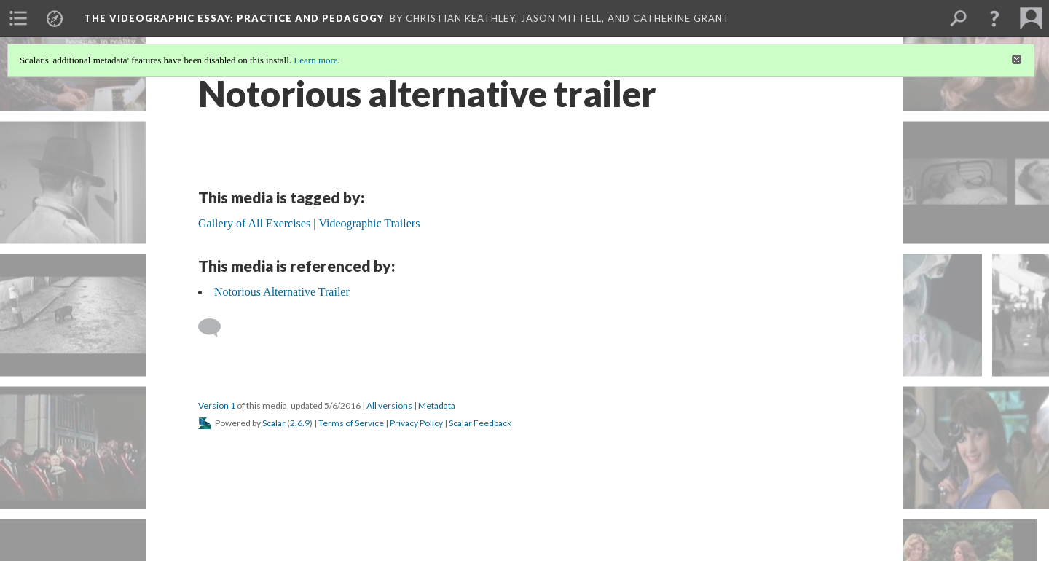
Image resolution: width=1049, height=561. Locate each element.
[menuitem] (18, 18)
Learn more (315, 60)
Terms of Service (351, 422)
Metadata (436, 405)
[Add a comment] (216, 327)
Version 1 (216, 405)
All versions (389, 405)
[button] (994, 18)
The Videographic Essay (234, 18)
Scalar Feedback (480, 422)
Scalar (274, 422)
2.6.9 (300, 422)
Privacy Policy (416, 422)
